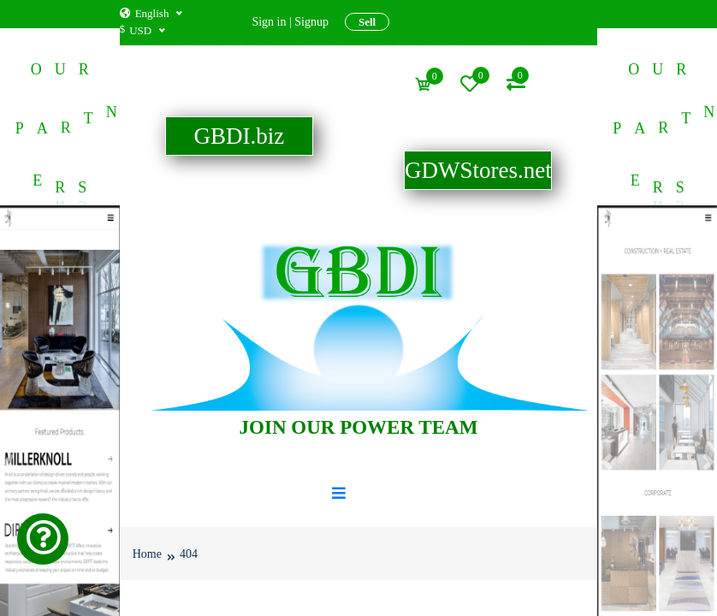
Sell (367, 21)
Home (147, 554)
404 (189, 554)
